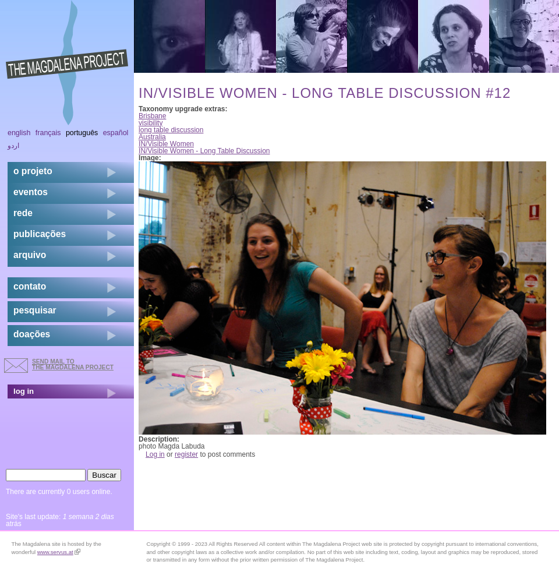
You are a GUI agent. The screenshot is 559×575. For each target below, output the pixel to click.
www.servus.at (58, 552)
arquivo (29, 255)
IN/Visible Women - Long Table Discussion (204, 151)
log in (23, 391)
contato (29, 286)
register (186, 454)
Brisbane (152, 116)
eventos (30, 192)
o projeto (32, 171)
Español (116, 133)
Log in (155, 454)
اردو (13, 146)
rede (23, 213)
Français (48, 133)
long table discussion (171, 130)
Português (82, 133)
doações (31, 334)
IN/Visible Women (166, 144)
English (19, 133)
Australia (152, 137)
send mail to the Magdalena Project (73, 364)
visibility (150, 123)
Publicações (39, 234)
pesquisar (34, 310)
